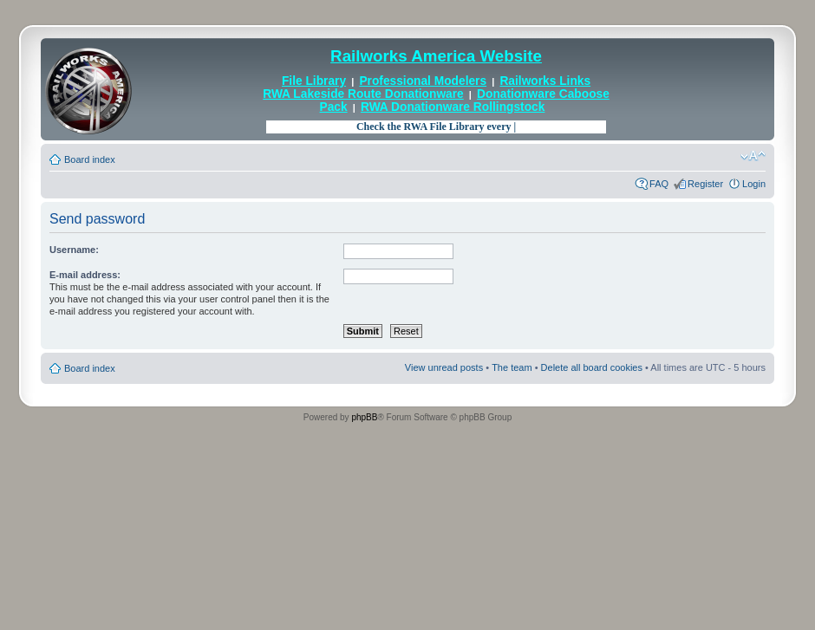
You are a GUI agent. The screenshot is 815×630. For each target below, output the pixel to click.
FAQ (658, 184)
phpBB (364, 417)
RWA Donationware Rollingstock (452, 107)
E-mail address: (85, 275)
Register (705, 184)
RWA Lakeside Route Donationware (363, 94)
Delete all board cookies (591, 367)
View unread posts (444, 367)
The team (511, 367)
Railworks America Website (436, 56)
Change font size (753, 156)
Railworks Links (544, 81)
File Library (314, 81)
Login (754, 184)
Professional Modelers (422, 81)
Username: (74, 249)
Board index (89, 159)
